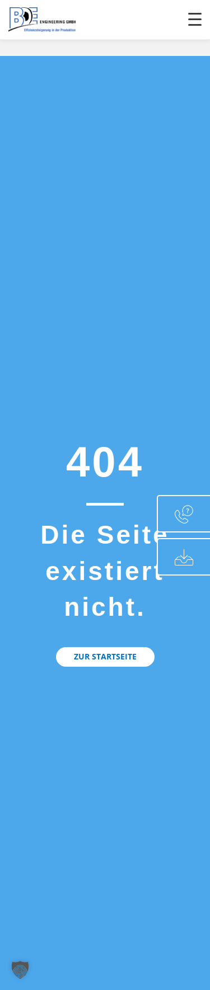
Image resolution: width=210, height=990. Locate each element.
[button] (105, 656)
